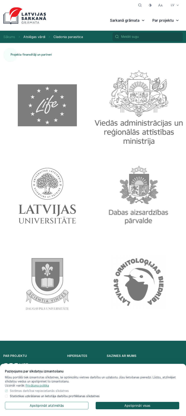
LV (175, 5)
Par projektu (165, 20)
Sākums (9, 37)
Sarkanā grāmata (127, 20)
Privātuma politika (37, 385)
